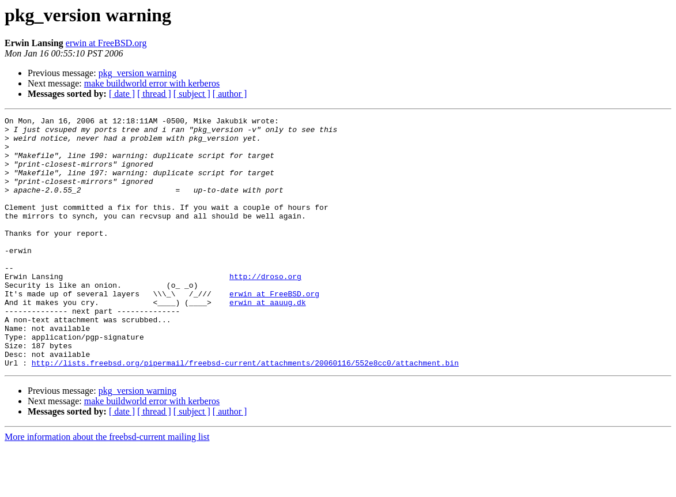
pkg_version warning (138, 73)
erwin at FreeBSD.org (106, 43)
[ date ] (122, 94)
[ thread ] (154, 94)
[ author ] (230, 94)
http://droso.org (265, 309)
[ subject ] (191, 94)
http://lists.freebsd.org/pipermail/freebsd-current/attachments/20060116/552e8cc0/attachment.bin (245, 413)
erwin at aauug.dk (267, 340)
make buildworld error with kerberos (152, 83)
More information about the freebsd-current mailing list (107, 487)
